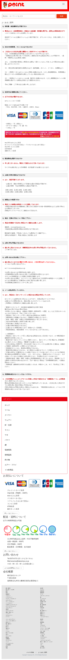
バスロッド (8, 595)
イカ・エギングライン (10, 619)
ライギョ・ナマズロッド (11, 598)
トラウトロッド (9, 597)
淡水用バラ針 (43, 601)
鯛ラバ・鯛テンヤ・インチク (46, 641)
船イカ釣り (42, 647)
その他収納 (8, 644)
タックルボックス (9, 643)
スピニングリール (9, 610)
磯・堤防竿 (8, 588)
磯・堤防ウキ (8, 623)
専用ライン (42, 615)
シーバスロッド (9, 603)
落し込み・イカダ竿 (10, 589)
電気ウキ (8, 628)
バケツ (7, 440)
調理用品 (42, 632)
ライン (7, 430)
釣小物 (7, 460)
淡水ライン (8, 622)
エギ (41, 644)
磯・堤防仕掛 (43, 604)
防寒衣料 (42, 591)
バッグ (7, 641)
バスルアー (42, 638)
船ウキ (7, 626)
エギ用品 (42, 646)
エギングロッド (9, 600)
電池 (7, 647)
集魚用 (41, 619)
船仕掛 (41, 606)
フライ (41, 643)
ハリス (41, 609)
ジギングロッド (9, 607)
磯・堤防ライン (43, 610)
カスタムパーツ (9, 615)
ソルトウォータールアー (45, 640)
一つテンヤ (42, 634)
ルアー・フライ (11, 465)
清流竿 (7, 609)
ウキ (6, 435)
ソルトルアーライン (44, 616)
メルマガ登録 (30, 652)
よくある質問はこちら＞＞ (13, 568)
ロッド (7, 405)
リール (7, 410)
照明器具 (8, 455)
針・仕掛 (8, 425)
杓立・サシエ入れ (9, 632)
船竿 (7, 591)
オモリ (41, 620)
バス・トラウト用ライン (11, 620)
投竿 (7, 592)
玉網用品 (8, 638)
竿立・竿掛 (42, 631)
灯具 (7, 646)
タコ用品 (42, 635)
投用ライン (42, 612)
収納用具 (8, 450)
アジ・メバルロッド (10, 601)
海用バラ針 (42, 600)
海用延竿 (8, 594)
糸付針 (41, 603)
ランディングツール (44, 629)
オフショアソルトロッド (11, 606)
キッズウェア (43, 598)
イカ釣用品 (9, 470)
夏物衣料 (42, 592)
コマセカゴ (42, 625)
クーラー (8, 415)
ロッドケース (8, 640)
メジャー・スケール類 (45, 628)
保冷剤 (41, 588)
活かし (7, 634)
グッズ (41, 594)
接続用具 (42, 622)
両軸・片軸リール (9, 612)
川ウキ (7, 625)
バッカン (8, 631)
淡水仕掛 (42, 607)
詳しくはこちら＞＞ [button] (11, 513)
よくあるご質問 (42, 652)
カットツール (43, 626)
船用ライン (42, 613)
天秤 (41, 623)
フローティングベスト (45, 595)
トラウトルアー (43, 637)
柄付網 (7, 637)
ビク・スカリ (8, 635)
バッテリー (8, 613)
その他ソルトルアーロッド (11, 604)
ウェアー (8, 420)
